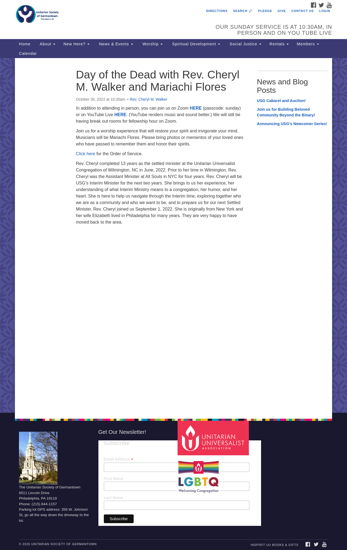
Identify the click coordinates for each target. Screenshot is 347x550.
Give (282, 10)
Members (308, 44)
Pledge (265, 10)
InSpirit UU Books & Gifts (274, 544)
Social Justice (244, 44)
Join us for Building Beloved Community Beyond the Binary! (286, 112)
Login (324, 10)
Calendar (28, 53)
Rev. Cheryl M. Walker (148, 99)
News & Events (115, 44)
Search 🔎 (243, 10)
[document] (173, 235)
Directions (216, 10)
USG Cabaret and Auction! (281, 100)
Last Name (113, 497)
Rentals (279, 44)
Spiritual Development (195, 44)
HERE (196, 108)
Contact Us (302, 10)
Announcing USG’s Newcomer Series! (292, 124)
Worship (152, 44)
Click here (86, 153)
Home (24, 44)
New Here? (76, 44)
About (46, 44)
